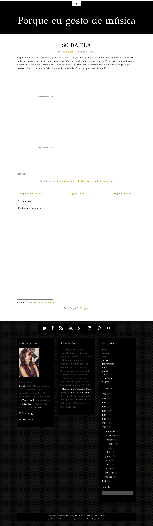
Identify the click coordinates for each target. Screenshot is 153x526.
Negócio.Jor (27, 404)
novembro (110, 435)
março (108, 468)
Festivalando (28, 400)
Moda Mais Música (79, 392)
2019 (104, 398)
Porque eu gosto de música (77, 20)
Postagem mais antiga (123, 193)
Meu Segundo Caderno (73, 389)
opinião (105, 371)
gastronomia (108, 363)
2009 (104, 481)
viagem (105, 381)
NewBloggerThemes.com (97, 519)
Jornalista (23, 386)
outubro (109, 439)
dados (104, 356)
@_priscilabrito (26, 419)
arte (104, 349)
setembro (110, 444)
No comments (106, 181)
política (105, 374)
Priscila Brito (69, 51)
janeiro (108, 477)
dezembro (110, 431)
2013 (104, 415)
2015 (104, 406)
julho (107, 452)
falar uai (37, 407)
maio (107, 460)
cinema (105, 353)
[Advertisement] (35, 284)
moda (104, 367)
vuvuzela (91, 181)
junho (108, 456)
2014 (104, 410)
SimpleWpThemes (61, 519)
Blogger (84, 308)
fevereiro (109, 472)
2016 (104, 402)
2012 (104, 419)
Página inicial (77, 193)
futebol (82, 181)
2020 (104, 394)
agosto (108, 448)
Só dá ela (76, 45)
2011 (104, 423)
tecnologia (107, 378)
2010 (104, 427)
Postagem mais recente (30, 193)
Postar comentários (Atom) (41, 302)
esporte (73, 181)
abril (107, 464)
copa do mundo (59, 181)
